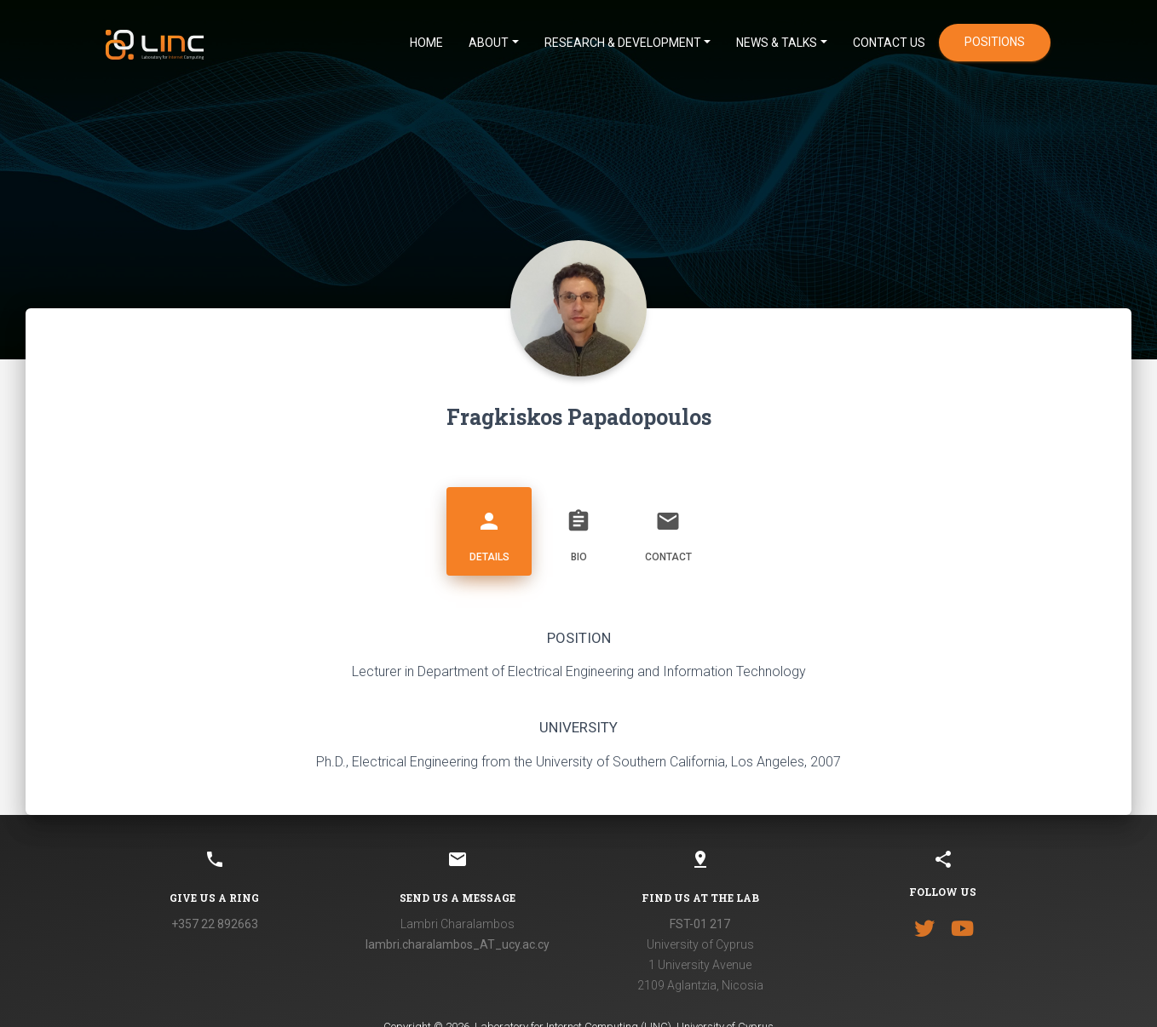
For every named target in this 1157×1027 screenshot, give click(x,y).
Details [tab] (489, 529)
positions (994, 42)
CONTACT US (889, 42)
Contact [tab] (668, 529)
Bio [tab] (578, 529)
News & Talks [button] (776, 42)
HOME (426, 42)
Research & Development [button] (622, 42)
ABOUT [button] (489, 42)
